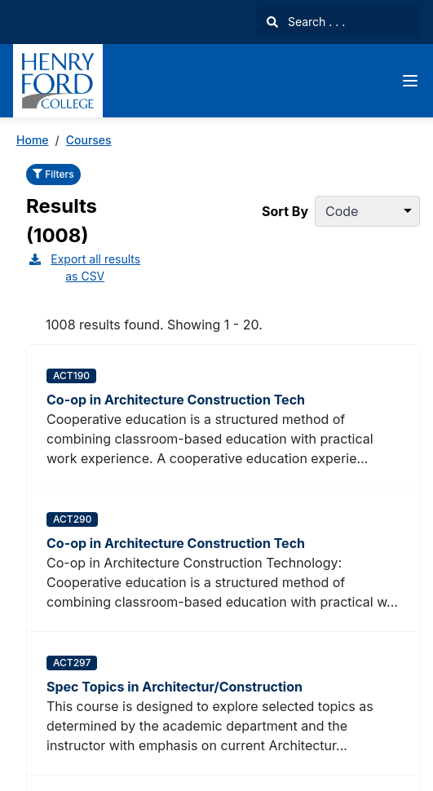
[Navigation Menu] (410, 80)
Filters (53, 174)
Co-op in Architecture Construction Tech (175, 399)
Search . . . (306, 22)
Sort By (285, 211)
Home (32, 140)
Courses (89, 140)
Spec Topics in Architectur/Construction (174, 686)
